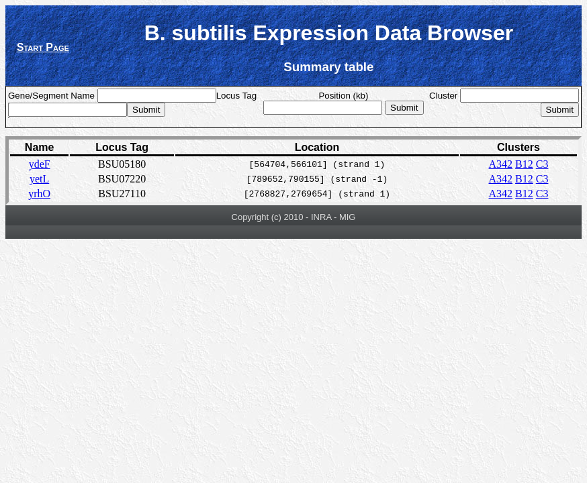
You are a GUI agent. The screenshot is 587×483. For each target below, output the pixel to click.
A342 (501, 164)
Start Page (43, 47)
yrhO (39, 193)
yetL (39, 178)
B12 (524, 164)
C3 (542, 164)
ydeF (39, 164)
